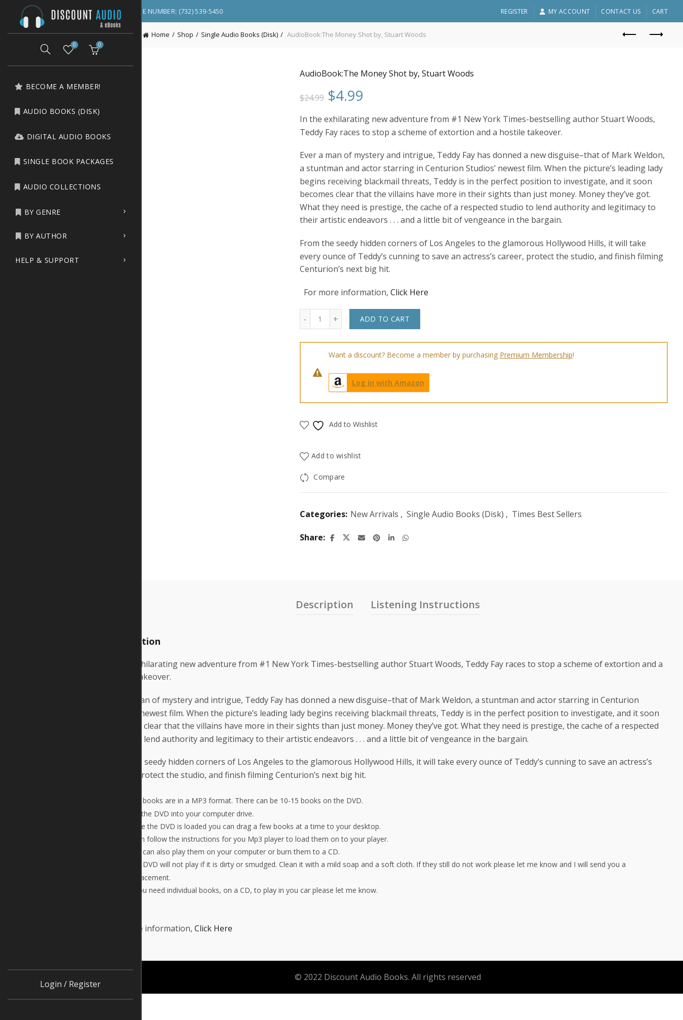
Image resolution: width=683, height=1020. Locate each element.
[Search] (45, 49)
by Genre (38, 212)
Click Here (442, 304)
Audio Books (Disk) (57, 111)
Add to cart (417, 332)
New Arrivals (407, 527)
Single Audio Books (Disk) (288, 34)
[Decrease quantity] (337, 332)
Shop (234, 34)
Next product (655, 34)
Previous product (630, 34)
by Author (41, 236)
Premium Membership (568, 368)
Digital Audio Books (62, 136)
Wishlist (73, 45)
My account (564, 11)
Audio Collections (57, 186)
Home (209, 34)
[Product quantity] (352, 332)
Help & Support (47, 260)
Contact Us (620, 11)
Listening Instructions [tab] (450, 617)
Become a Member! (57, 86)
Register (514, 11)
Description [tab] (349, 617)
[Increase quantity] (368, 332)
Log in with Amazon (409, 396)
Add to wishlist (369, 469)
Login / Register (70, 984)
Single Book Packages (64, 161)
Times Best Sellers (579, 527)
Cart (660, 11)
